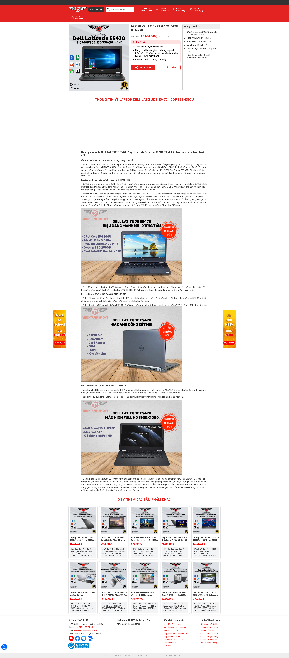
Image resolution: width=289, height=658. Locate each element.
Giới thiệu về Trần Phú (209, 624)
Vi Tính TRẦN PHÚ (78, 620)
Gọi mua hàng (146, 8)
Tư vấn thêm (169, 67)
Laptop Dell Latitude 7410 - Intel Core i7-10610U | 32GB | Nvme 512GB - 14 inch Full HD (175, 538)
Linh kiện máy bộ (170, 642)
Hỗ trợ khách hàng (210, 620)
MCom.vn (181, 655)
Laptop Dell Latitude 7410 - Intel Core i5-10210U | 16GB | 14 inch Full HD (144, 538)
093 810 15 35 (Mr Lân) (85, 627)
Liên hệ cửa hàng (207, 630)
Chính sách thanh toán (209, 633)
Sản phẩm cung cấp (174, 620)
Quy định (78, 16)
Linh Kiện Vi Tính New (172, 624)
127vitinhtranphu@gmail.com (86, 630)
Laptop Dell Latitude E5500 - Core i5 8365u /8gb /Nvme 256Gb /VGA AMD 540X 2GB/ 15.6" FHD (113, 538)
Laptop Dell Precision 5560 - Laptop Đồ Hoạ (82, 593)
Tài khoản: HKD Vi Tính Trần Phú (134, 620)
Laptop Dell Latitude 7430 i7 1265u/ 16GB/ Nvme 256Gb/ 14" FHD (82, 538)
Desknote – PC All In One (174, 639)
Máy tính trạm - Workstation (175, 633)
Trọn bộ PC (168, 646)
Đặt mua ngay (143, 67)
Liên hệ (179, 8)
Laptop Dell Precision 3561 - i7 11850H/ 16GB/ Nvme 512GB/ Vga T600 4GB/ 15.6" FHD (143, 593)
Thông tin (163, 8)
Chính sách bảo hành (209, 639)
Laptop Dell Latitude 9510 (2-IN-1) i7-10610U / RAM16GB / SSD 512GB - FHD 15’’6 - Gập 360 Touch (114, 593)
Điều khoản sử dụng (208, 642)
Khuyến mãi (139, 42)
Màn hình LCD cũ (171, 630)
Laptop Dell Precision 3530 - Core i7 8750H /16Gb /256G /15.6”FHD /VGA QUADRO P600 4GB (175, 593)
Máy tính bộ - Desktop (173, 636)
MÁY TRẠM (183, 289)
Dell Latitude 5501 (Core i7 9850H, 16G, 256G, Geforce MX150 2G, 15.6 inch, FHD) (205, 593)
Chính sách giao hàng (209, 636)
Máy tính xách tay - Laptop (175, 627)
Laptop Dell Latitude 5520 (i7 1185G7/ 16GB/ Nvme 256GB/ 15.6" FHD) (206, 538)
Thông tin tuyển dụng (209, 627)
